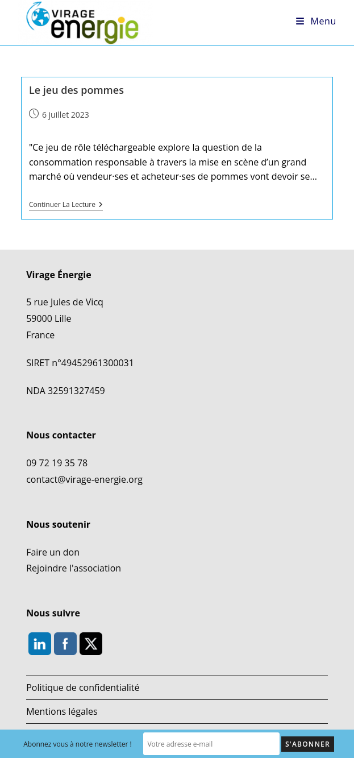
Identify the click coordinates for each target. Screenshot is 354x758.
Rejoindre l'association (73, 568)
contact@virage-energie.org (84, 479)
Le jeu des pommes (76, 90)
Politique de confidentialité (82, 687)
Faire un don (53, 552)
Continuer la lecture (66, 205)
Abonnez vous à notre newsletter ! (77, 744)
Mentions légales (61, 711)
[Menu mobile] (316, 21)
